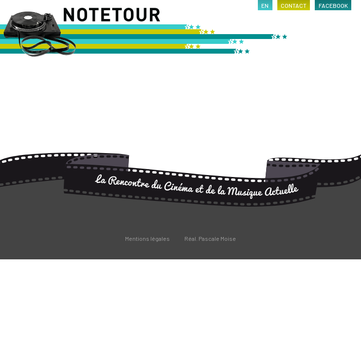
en (265, 5)
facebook (333, 5)
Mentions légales (147, 238)
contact (294, 5)
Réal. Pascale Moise (210, 238)
